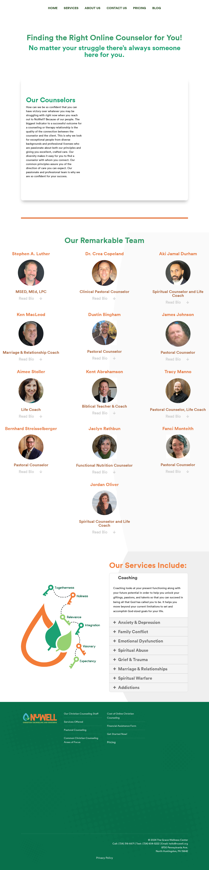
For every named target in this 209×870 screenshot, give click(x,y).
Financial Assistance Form (121, 725)
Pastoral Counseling (75, 729)
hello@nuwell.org (178, 843)
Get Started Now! (117, 733)
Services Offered (73, 721)
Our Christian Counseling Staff (81, 713)
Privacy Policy (104, 858)
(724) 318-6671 (126, 843)
